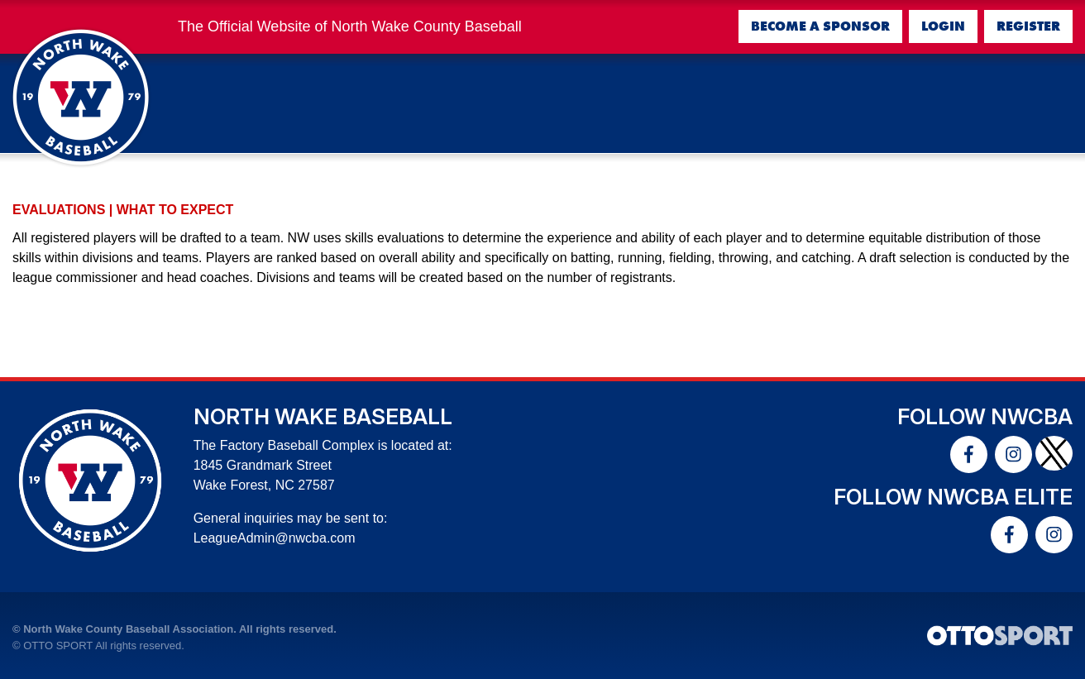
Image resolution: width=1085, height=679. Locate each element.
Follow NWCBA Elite (953, 496)
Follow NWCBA (985, 416)
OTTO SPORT (58, 645)
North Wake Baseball (323, 416)
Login (943, 26)
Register (1028, 26)
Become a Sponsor (820, 26)
